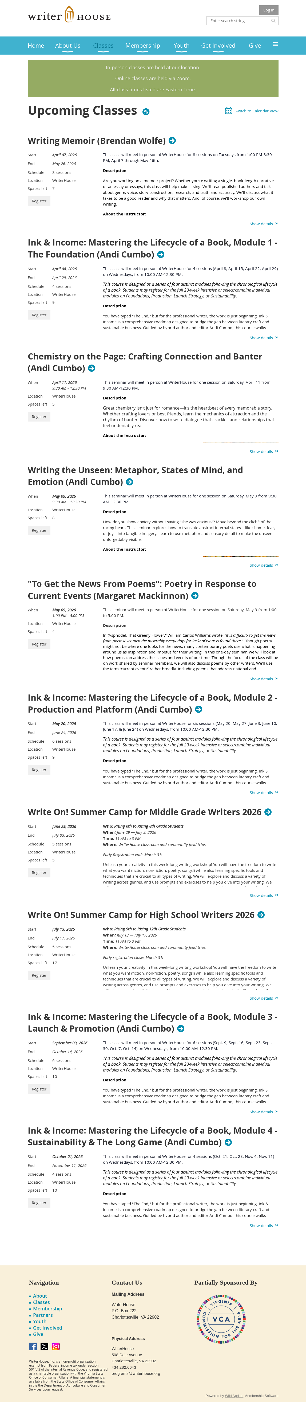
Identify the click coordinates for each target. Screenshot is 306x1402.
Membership (47, 1308)
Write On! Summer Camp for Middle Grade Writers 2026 (144, 812)
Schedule (36, 172)
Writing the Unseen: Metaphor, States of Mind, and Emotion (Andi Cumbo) (135, 476)
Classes (41, 1302)
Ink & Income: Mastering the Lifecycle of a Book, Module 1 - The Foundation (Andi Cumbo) (152, 248)
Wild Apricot (234, 1396)
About (40, 1296)
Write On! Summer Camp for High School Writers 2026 (141, 915)
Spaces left (37, 188)
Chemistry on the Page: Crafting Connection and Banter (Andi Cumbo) (145, 362)
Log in (269, 10)
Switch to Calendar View (257, 110)
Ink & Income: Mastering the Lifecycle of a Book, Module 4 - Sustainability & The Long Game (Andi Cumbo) (152, 1136)
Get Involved (47, 1328)
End (31, 163)
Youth (39, 1321)
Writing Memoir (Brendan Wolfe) (97, 140)
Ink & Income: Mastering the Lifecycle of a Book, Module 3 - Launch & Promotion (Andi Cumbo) (152, 1022)
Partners (43, 1315)
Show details (261, 223)
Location (35, 180)
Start (32, 154)
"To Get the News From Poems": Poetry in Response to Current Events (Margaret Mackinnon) (142, 589)
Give (38, 1334)
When (33, 382)
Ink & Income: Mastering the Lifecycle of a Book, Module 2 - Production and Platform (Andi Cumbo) (152, 703)
